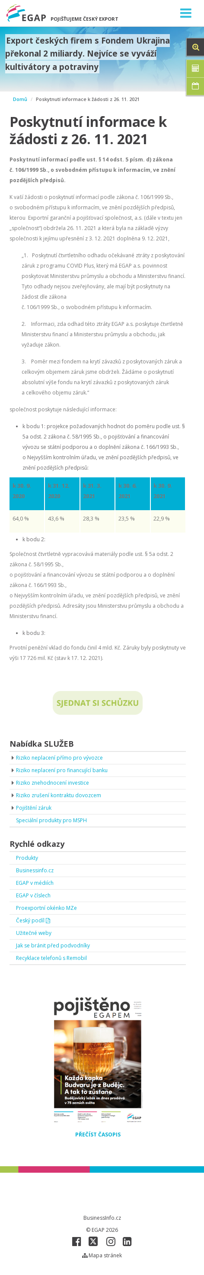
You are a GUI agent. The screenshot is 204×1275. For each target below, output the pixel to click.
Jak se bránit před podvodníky (53, 945)
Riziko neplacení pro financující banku (62, 770)
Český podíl (33, 920)
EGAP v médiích (35, 883)
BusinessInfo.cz (102, 1217)
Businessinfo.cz (35, 870)
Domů (20, 99)
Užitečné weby (33, 933)
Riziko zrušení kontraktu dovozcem (58, 795)
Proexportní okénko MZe (46, 908)
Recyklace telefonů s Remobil (51, 958)
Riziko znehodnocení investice (52, 782)
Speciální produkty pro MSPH (51, 820)
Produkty (27, 858)
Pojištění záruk (33, 807)
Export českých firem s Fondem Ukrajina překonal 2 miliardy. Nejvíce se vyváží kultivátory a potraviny (87, 54)
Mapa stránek (102, 1255)
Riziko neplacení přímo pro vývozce (59, 757)
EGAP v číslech (33, 895)
